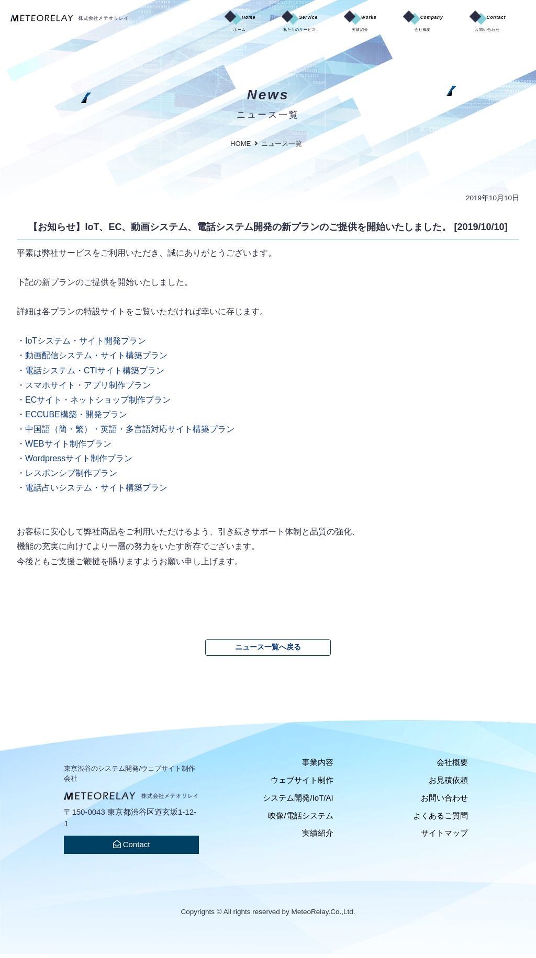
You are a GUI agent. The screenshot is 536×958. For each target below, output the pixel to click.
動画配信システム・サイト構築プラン (96, 359)
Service (242, 24)
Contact (478, 24)
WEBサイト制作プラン (68, 447)
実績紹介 (317, 836)
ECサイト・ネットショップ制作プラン (98, 403)
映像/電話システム (300, 819)
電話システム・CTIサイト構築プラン (94, 374)
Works (319, 24)
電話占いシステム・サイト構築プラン (96, 491)
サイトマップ (444, 836)
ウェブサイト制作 (302, 784)
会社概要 (452, 766)
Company (397, 24)
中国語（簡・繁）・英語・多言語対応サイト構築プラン (129, 433)
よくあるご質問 (440, 819)
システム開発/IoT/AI (298, 801)
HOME (240, 148)
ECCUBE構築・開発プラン (76, 418)
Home (167, 24)
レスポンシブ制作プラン (71, 477)
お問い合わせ (444, 801)
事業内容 (317, 766)
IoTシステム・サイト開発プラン (85, 344)
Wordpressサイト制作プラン (78, 462)
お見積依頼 (448, 784)
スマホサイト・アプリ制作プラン (88, 389)
